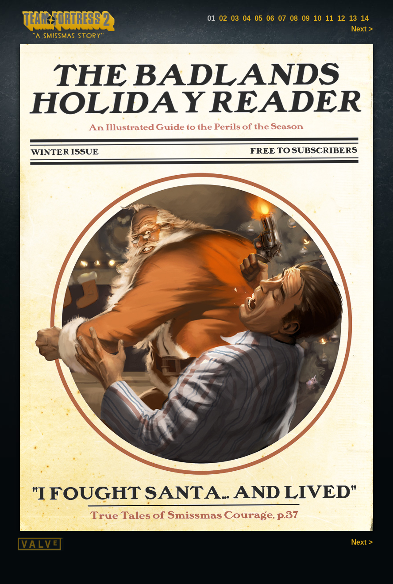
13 (353, 18)
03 (235, 18)
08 (294, 18)
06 (270, 18)
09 (306, 18)
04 (246, 18)
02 (223, 18)
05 (258, 18)
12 (341, 18)
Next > (362, 29)
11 (329, 18)
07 (282, 18)
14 (365, 18)
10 (318, 18)
